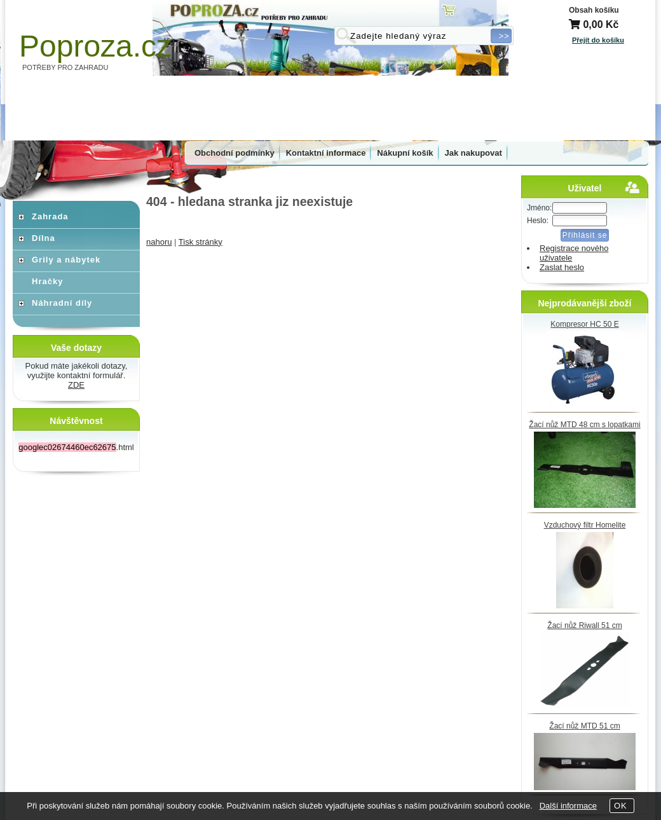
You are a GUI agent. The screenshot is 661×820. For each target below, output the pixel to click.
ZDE (76, 385)
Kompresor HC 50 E (584, 324)
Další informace (568, 805)
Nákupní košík (405, 153)
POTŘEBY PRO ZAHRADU (65, 67)
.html (75, 447)
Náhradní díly (62, 303)
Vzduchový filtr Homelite (585, 525)
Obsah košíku (594, 10)
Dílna (43, 238)
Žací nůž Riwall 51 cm (584, 625)
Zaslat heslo (562, 267)
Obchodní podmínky (234, 153)
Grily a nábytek (66, 259)
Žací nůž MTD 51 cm (584, 725)
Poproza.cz (95, 46)
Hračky (47, 281)
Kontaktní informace (326, 153)
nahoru (159, 242)
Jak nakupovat (473, 153)
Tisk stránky (200, 242)
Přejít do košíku (598, 40)
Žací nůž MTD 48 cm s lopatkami (584, 424)
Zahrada (50, 216)
